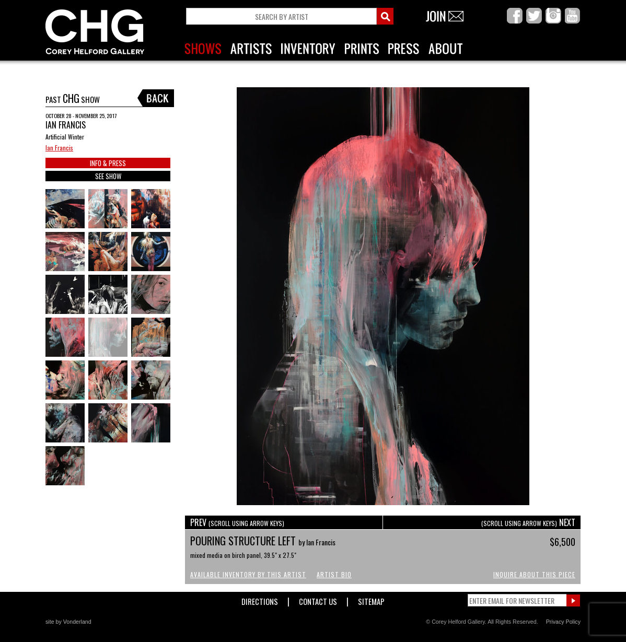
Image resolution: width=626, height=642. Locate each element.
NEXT (528, 522)
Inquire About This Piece (534, 574)
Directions (259, 599)
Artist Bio (334, 574)
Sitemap (371, 599)
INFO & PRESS (108, 163)
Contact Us (318, 599)
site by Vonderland (68, 621)
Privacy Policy (563, 621)
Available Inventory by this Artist (248, 574)
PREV (237, 522)
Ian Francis (59, 147)
